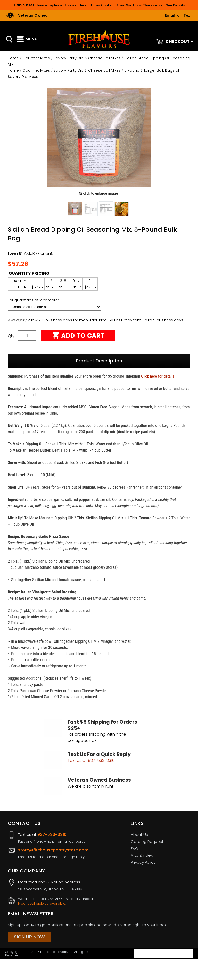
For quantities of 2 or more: (34, 300)
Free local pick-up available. (42, 903)
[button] (75, 210)
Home (13, 58)
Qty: (11, 335)
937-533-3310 (52, 834)
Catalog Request (147, 841)
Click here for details (158, 376)
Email (170, 15)
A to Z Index (142, 855)
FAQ (134, 848)
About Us (139, 834)
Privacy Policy (143, 862)
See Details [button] (175, 5)
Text (188, 15)
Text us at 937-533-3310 (91, 761)
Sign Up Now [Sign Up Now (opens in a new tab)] (29, 937)
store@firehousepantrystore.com (53, 850)
